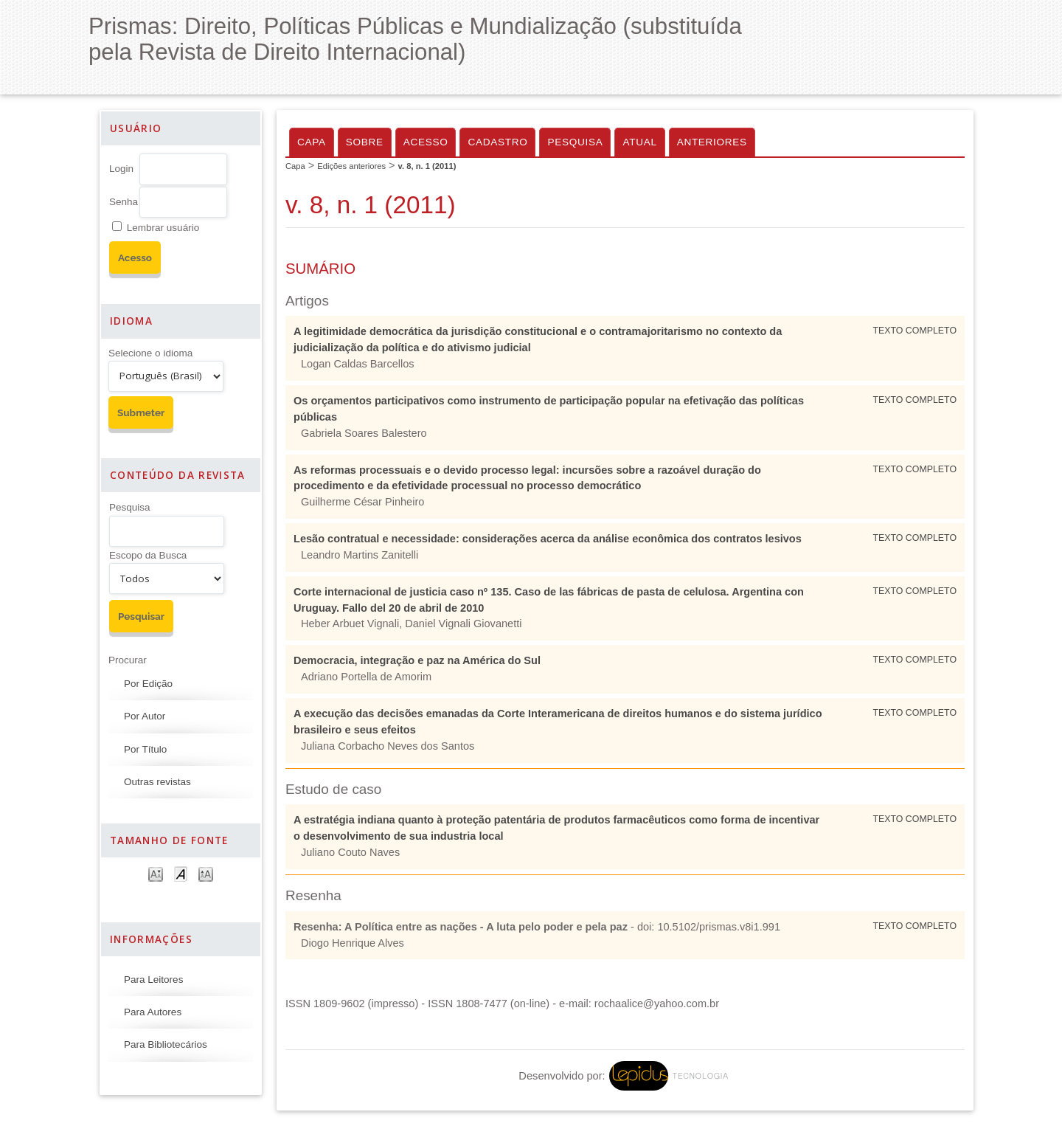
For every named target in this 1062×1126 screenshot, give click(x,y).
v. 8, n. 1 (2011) (427, 166)
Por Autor (144, 716)
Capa (311, 142)
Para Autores (152, 1012)
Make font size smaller (155, 873)
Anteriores (712, 142)
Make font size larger (205, 873)
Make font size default (180, 873)
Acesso (425, 142)
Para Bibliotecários (165, 1044)
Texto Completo (914, 330)
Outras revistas (157, 781)
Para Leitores (153, 979)
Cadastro (497, 142)
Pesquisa (129, 507)
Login (121, 168)
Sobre (365, 142)
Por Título (145, 749)
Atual (639, 142)
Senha (123, 201)
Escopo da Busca (148, 555)
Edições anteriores (351, 166)
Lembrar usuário (163, 227)
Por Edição (148, 683)
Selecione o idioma (150, 353)
